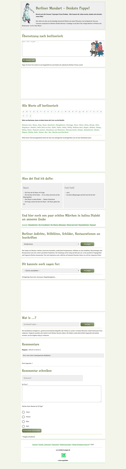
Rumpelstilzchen (84, 228)
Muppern (24, 135)
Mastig (44, 128)
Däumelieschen (33, 228)
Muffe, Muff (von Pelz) (44, 130)
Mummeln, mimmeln (39, 133)
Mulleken (92, 130)
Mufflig (69, 130)
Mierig (86, 128)
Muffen (59, 130)
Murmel (41, 135)
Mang (39, 128)
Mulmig (98, 130)
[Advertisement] (63, 86)
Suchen (87, 327)
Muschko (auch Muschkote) (60, 135)
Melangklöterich (60, 128)
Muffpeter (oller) (78, 130)
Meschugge (69, 128)
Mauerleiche (51, 128)
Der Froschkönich (44, 228)
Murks (36, 135)
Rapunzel (93, 228)
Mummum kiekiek (71, 133)
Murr (46, 135)
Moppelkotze (26, 130)
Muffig (64, 130)
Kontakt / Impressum (45, 447)
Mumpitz (80, 133)
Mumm (29, 133)
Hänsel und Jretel (72, 228)
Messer (76, 128)
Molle (97, 128)
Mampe (35, 128)
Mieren (81, 128)
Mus (50, 135)
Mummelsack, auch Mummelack (55, 133)
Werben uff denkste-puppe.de (80, 447)
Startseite (24, 228)
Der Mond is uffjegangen (58, 228)
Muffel (54, 130)
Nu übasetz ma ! (29, 63)
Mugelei (86, 130)
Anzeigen (87, 247)
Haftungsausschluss (65, 447)
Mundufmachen (88, 133)
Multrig (24, 133)
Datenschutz (55, 447)
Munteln (96, 133)
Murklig (30, 135)
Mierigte (92, 128)
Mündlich (33, 130)
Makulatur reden (27, 128)
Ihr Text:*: (25, 387)
